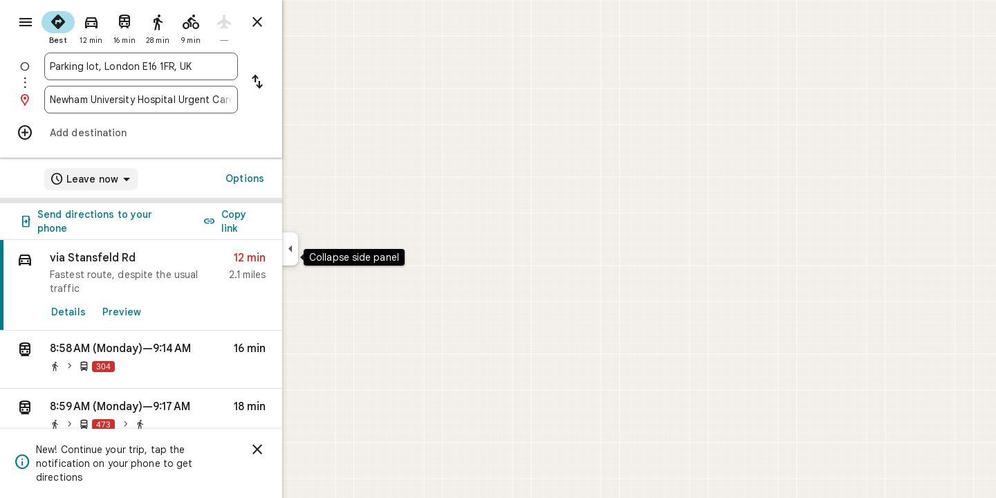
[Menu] (25, 23)
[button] (191, 360)
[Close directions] (307, 22)
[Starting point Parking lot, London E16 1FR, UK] (191, 66)
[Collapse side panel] (340, 249)
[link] (191, 285)
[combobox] (191, 66)
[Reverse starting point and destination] (307, 83)
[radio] (107, 26)
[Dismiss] (307, 449)
